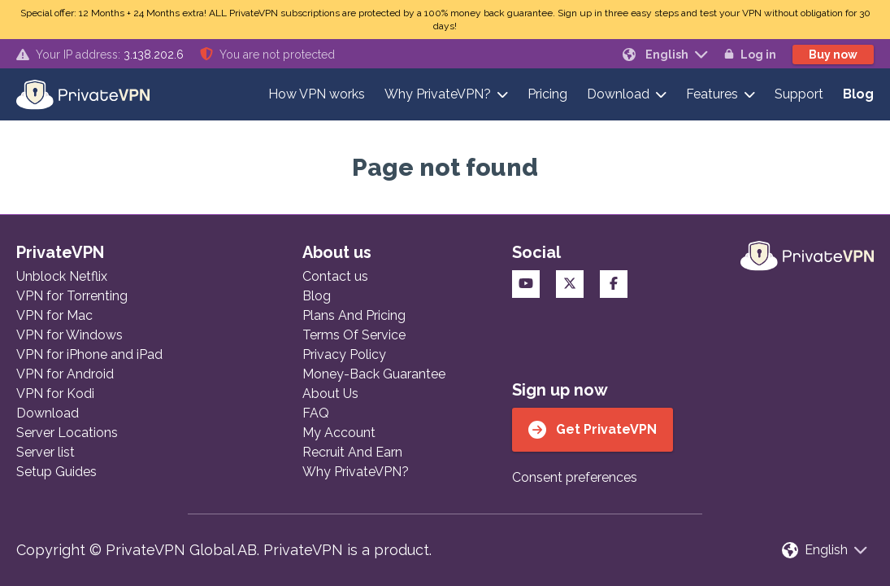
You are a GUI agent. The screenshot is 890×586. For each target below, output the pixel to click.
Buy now (833, 54)
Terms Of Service (354, 335)
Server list (45, 452)
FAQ (315, 413)
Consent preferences (574, 477)
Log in (750, 54)
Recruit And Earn (352, 452)
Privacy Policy (344, 354)
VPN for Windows (69, 335)
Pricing (547, 94)
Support (799, 94)
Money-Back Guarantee (373, 374)
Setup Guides (56, 471)
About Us (330, 393)
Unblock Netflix (61, 276)
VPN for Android (65, 374)
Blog (858, 94)
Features (712, 94)
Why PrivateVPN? (437, 94)
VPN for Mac (54, 315)
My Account (339, 432)
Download (618, 94)
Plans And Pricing (354, 315)
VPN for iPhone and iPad (89, 354)
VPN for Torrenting (72, 296)
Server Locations (67, 432)
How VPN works (316, 94)
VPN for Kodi (55, 393)
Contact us (335, 276)
